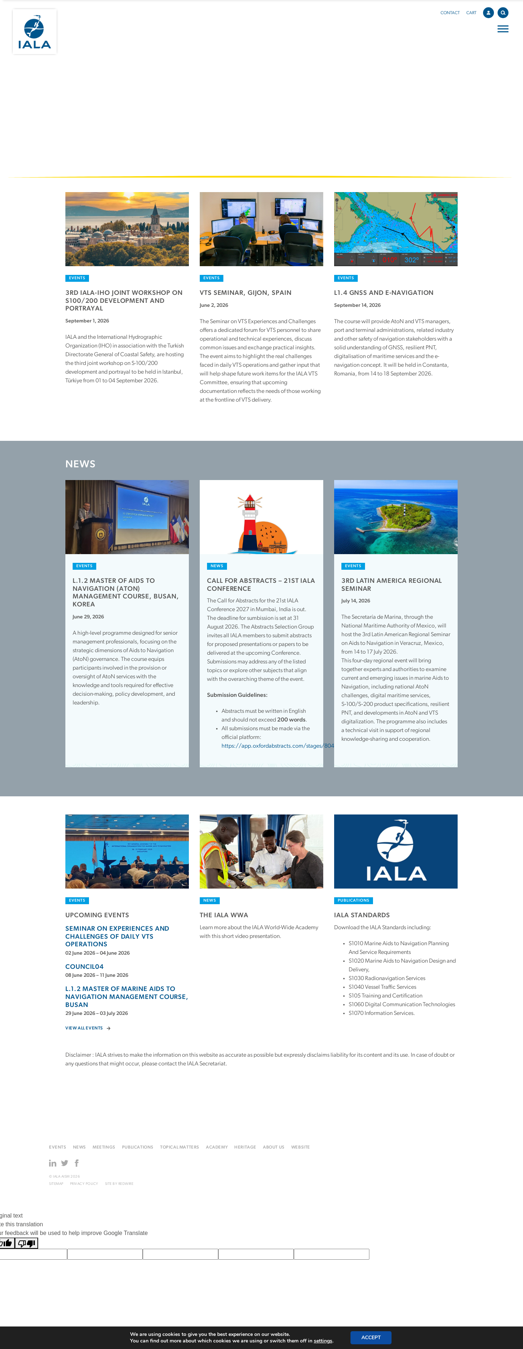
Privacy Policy (84, 1184)
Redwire (126, 1184)
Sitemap (56, 1184)
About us (274, 1147)
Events (57, 1147)
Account (490, 11)
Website (300, 1147)
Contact (450, 13)
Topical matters (179, 1147)
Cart (471, 13)
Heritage (245, 1147)
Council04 (84, 967)
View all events (84, 1028)
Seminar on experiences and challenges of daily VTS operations (117, 937)
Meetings (104, 1147)
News (79, 1147)
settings (322, 1341)
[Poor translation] (26, 1243)
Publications (138, 1147)
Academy (217, 1147)
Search (504, 11)
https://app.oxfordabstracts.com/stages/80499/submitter (294, 746)
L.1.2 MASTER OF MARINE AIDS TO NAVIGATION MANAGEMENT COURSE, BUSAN (126, 997)
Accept (371, 1337)
